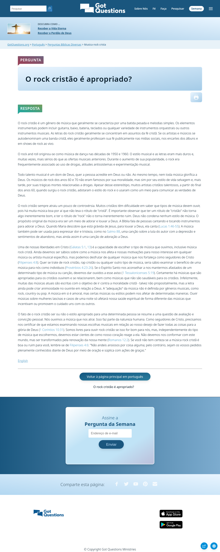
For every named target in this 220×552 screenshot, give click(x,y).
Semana (196, 8)
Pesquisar (177, 8)
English (23, 361)
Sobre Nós (141, 8)
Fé (154, 8)
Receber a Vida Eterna (52, 28)
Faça (163, 8)
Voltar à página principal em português (115, 376)
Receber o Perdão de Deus (55, 33)
